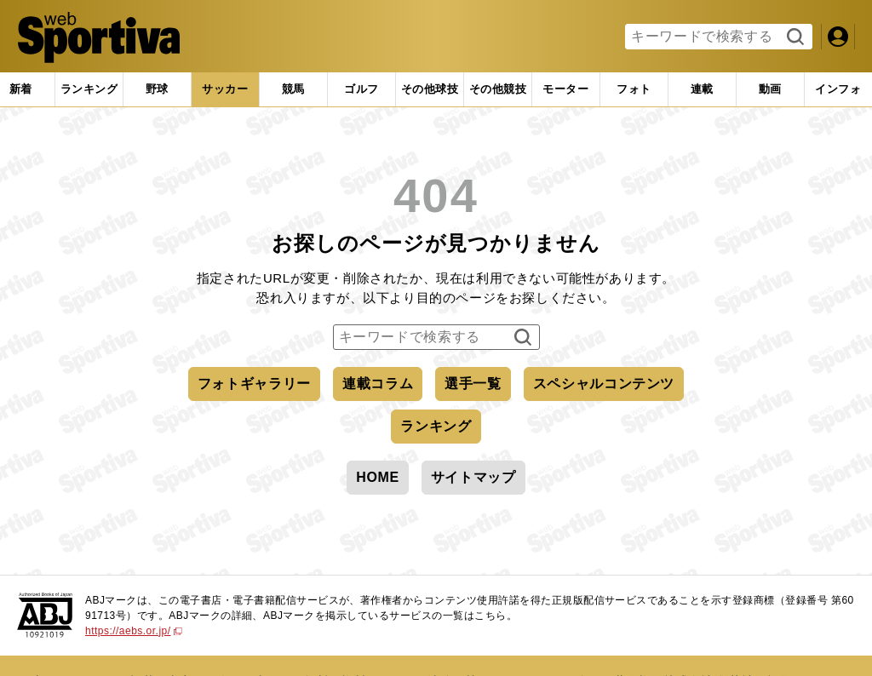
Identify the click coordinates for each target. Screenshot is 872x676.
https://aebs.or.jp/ (133, 631)
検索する (793, 37)
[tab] (157, 89)
